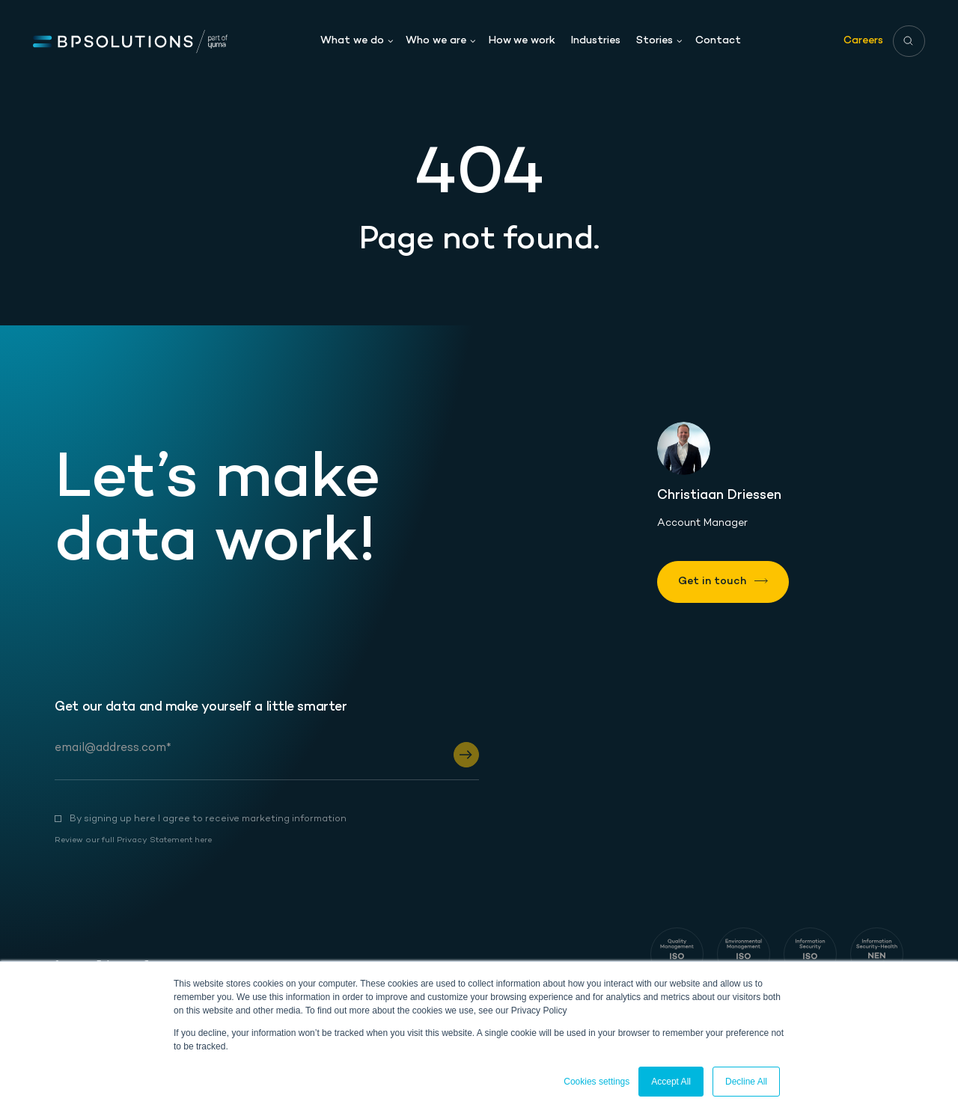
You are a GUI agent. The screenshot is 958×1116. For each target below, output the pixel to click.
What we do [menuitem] (352, 38)
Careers (863, 37)
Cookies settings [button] (596, 1081)
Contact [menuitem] (718, 38)
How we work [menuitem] (522, 38)
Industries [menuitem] (595, 38)
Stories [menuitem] (654, 38)
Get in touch (711, 581)
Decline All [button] (746, 1081)
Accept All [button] (671, 1081)
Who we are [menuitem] (436, 38)
